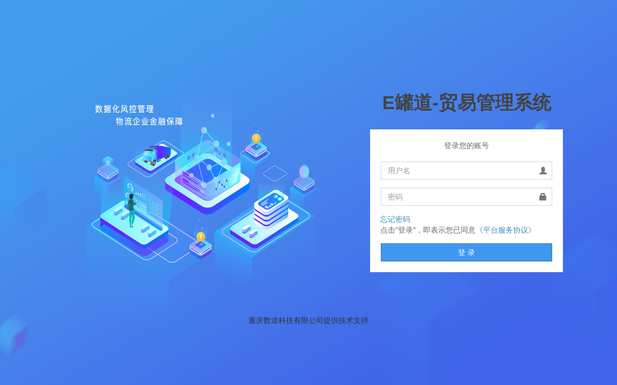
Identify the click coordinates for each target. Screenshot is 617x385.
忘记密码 (395, 219)
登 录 (466, 252)
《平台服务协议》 (506, 230)
